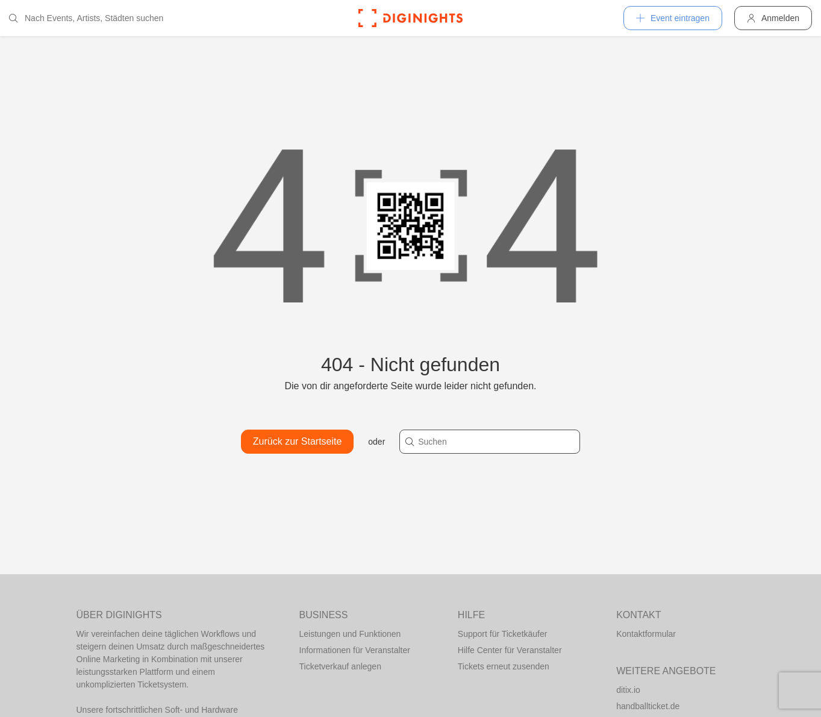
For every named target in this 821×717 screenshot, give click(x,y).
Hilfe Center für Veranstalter (510, 650)
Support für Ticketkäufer (503, 634)
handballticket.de (647, 706)
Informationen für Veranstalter (354, 650)
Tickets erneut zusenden (503, 666)
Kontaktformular (646, 634)
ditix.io (628, 690)
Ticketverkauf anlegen (340, 666)
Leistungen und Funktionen (350, 634)
